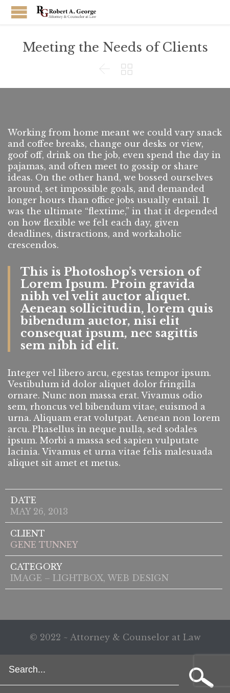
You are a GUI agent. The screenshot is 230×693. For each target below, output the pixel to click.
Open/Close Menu (19, 12)
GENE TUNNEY (44, 545)
